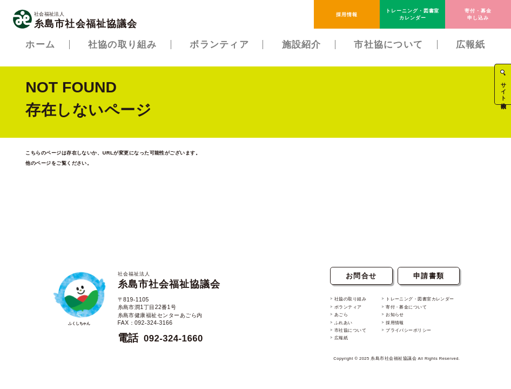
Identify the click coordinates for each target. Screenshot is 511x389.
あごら (333, 318)
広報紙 (333, 340)
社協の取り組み (344, 304)
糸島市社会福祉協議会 (174, 284)
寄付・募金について (405, 311)
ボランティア (341, 311)
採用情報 (347, 14)
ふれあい (336, 325)
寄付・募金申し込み (478, 14)
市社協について (344, 332)
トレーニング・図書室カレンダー (412, 14)
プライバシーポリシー (407, 332)
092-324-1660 (177, 342)
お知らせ (392, 318)
